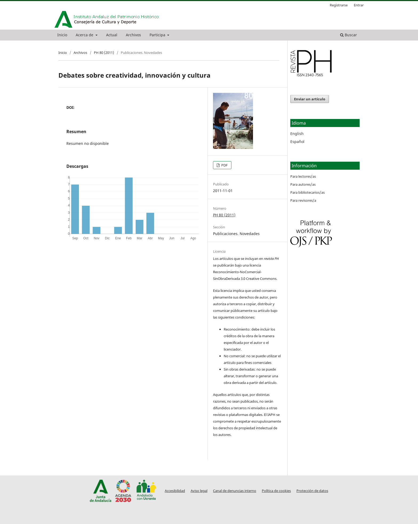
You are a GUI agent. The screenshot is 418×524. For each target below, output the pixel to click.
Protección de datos (312, 491)
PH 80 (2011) (104, 52)
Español (297, 141)
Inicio (62, 34)
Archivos (133, 34)
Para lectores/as (303, 176)
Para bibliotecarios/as (307, 192)
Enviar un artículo (309, 99)
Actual (111, 34)
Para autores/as (303, 184)
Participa (158, 34)
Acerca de (85, 34)
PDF (224, 165)
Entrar (359, 5)
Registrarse (339, 5)
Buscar (348, 34)
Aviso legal (199, 491)
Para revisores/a (303, 200)
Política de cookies (276, 491)
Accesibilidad (175, 491)
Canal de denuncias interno (234, 491)
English (297, 133)
